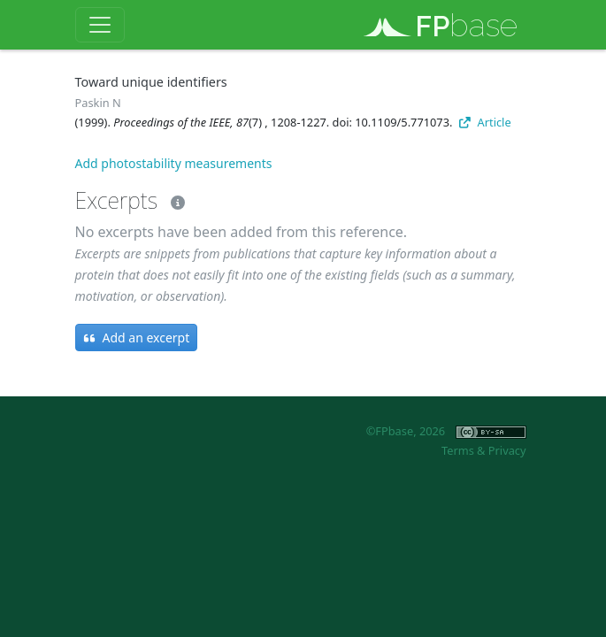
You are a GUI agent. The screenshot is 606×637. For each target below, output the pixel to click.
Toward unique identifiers (151, 81)
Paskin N (98, 103)
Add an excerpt (136, 337)
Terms (457, 450)
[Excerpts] (174, 200)
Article (485, 122)
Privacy (507, 450)
